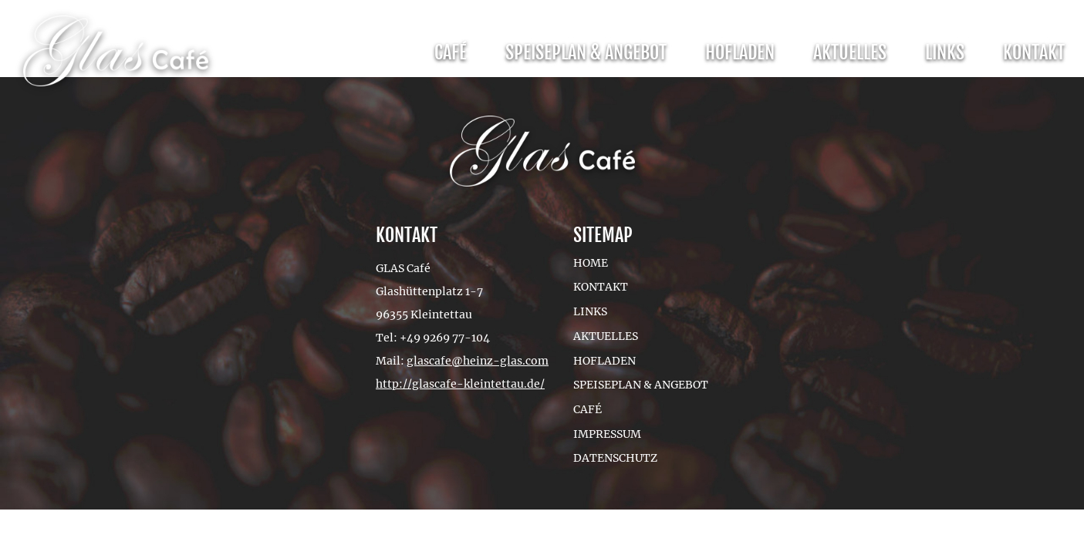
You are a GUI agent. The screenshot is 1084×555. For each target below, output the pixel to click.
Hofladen (740, 52)
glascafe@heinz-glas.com (478, 361)
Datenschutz (615, 458)
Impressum (607, 434)
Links (944, 52)
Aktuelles (849, 52)
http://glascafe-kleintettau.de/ (460, 384)
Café (450, 52)
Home (590, 263)
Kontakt (1034, 52)
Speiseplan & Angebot (586, 52)
